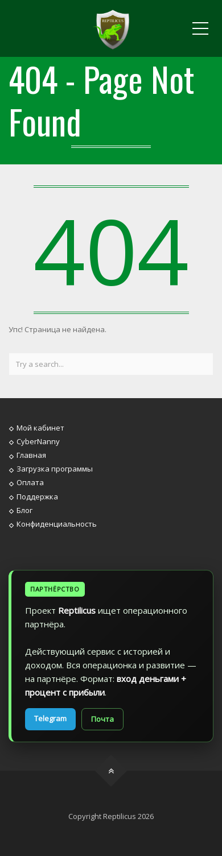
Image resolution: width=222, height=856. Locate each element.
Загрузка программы (55, 469)
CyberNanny (38, 441)
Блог (24, 510)
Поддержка (37, 496)
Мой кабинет (40, 427)
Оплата (30, 482)
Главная (31, 455)
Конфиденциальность (57, 524)
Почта (102, 719)
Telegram (50, 718)
